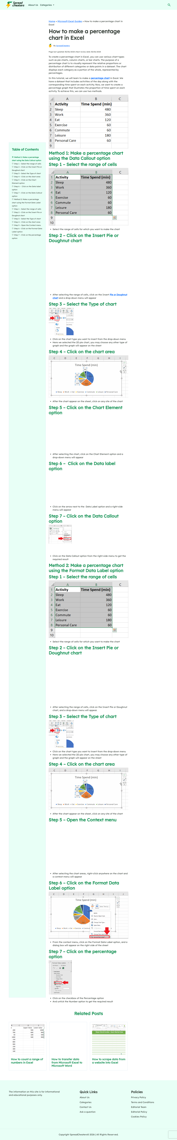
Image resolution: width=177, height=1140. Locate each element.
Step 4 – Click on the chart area (27, 177)
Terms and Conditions (142, 1102)
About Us (33, 5)
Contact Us (85, 1107)
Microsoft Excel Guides (70, 21)
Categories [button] (46, 5)
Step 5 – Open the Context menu (27, 225)
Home (52, 21)
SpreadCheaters (63, 46)
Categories (85, 1102)
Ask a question (88, 1111)
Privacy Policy (138, 1097)
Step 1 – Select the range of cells (27, 164)
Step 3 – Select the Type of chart (27, 173)
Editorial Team (138, 1107)
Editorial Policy (139, 1111)
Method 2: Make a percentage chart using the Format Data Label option (26, 202)
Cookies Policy (139, 1116)
